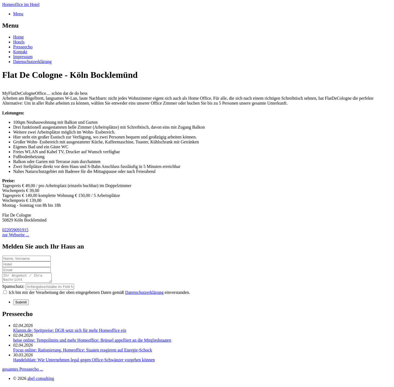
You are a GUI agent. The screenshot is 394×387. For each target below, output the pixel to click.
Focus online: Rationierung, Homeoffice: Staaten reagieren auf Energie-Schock (82, 351)
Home (18, 37)
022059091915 (15, 230)
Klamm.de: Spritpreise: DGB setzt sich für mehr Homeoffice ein (69, 332)
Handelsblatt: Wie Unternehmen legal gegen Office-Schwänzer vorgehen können (84, 361)
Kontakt (20, 51)
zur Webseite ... (15, 234)
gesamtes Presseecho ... (22, 370)
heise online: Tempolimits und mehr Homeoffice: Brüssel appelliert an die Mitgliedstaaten (92, 341)
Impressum (23, 56)
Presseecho (23, 47)
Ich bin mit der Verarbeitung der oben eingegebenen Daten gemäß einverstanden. (99, 294)
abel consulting (40, 380)
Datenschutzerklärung (32, 61)
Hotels (19, 42)
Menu (18, 13)
